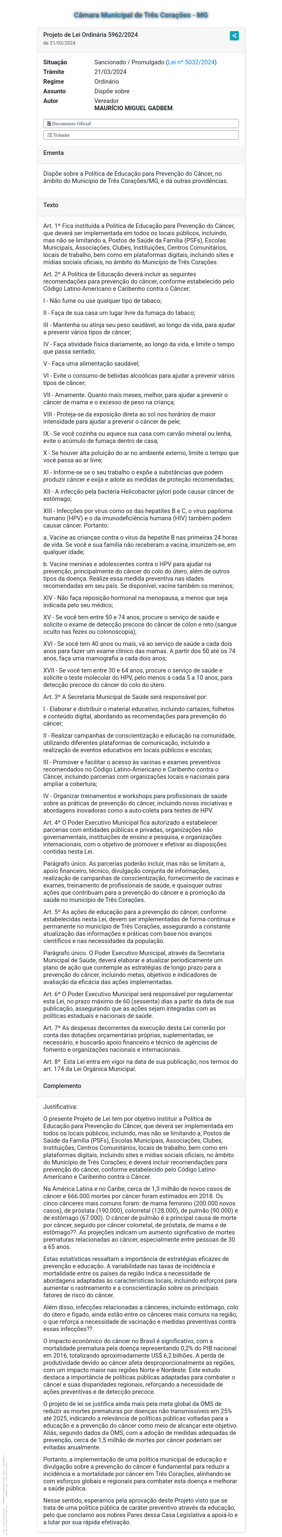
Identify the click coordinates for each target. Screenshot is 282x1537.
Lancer (6, 1493)
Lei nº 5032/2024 (191, 62)
